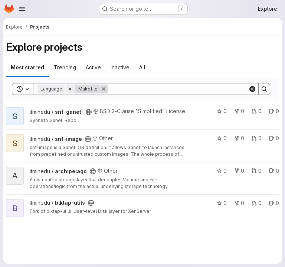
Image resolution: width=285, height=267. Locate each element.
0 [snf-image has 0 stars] (222, 138)
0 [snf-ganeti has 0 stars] (222, 111)
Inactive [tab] (120, 67)
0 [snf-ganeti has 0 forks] (239, 111)
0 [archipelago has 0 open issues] (274, 171)
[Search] (178, 89)
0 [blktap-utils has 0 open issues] (274, 203)
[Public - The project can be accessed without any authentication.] (89, 112)
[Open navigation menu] (22, 9)
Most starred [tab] (27, 67)
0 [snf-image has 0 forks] (239, 138)
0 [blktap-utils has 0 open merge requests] (257, 203)
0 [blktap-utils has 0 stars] (222, 203)
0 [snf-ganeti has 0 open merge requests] (257, 111)
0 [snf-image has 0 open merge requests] (257, 138)
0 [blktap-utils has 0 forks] (239, 203)
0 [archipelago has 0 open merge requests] (257, 171)
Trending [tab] (65, 67)
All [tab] (142, 67)
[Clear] (252, 89)
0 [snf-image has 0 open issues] (274, 138)
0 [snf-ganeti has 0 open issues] (274, 111)
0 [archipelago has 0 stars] (222, 171)
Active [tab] (93, 67)
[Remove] (103, 89)
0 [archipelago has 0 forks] (239, 171)
